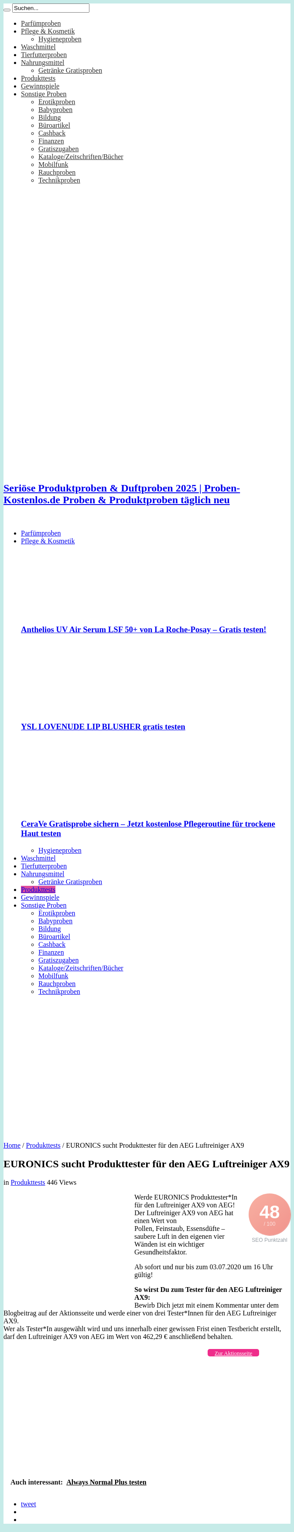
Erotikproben (56, 101)
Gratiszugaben (58, 149)
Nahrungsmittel (43, 62)
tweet (28, 1504)
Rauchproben (56, 172)
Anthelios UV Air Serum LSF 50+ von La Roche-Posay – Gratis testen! (144, 629)
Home (12, 1145)
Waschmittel (38, 47)
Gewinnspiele (40, 86)
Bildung (49, 117)
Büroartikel (54, 125)
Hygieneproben (60, 39)
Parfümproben (41, 23)
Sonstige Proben (43, 94)
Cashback (51, 133)
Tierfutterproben (44, 54)
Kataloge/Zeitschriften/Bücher (80, 156)
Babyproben (55, 109)
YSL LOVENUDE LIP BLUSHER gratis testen (103, 726)
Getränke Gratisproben (70, 70)
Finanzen (51, 141)
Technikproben (59, 180)
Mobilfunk (53, 164)
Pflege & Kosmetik (48, 31)
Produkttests (38, 78)
